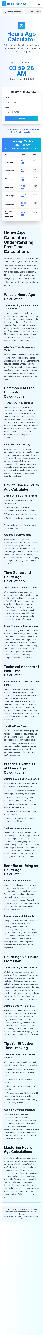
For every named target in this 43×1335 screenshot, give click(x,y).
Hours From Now (31, 129)
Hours (7, 98)
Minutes (8, 107)
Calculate (21, 119)
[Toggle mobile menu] (39, 3)
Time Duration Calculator (21, 132)
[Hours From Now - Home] (14, 3)
